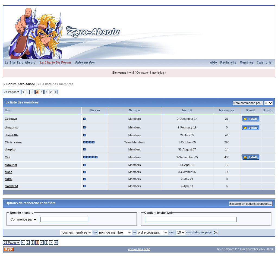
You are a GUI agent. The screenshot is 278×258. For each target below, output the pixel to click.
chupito (10, 149)
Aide (213, 62)
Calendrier (265, 62)
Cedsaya (11, 118)
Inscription (157, 72)
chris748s (11, 135)
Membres (247, 62)
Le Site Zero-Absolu (20, 62)
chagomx (11, 127)
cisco (8, 172)
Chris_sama (13, 142)
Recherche (228, 62)
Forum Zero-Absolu (22, 84)
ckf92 (8, 179)
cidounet (11, 164)
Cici (7, 157)
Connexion (142, 72)
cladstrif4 (11, 186)
